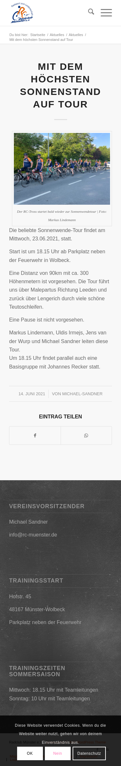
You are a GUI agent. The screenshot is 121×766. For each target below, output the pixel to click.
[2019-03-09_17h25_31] (50, 13)
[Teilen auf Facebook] (34, 435)
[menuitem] (88, 13)
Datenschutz (89, 753)
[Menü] (103, 13)
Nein (57, 753)
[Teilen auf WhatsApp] (86, 435)
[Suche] (88, 13)
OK (30, 753)
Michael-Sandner (82, 393)
